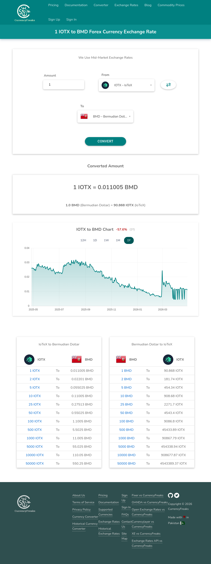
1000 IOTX (35, 438)
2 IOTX (35, 379)
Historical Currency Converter (85, 526)
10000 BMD (126, 455)
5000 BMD (126, 446)
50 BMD (126, 413)
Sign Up (54, 19)
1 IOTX (35, 370)
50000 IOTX (35, 463)
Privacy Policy (81, 509)
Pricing (53, 5)
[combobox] (127, 85)
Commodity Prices (171, 5)
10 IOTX (35, 396)
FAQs (125, 514)
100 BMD (126, 421)
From (105, 75)
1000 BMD (126, 438)
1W (106, 240)
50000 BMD (126, 463)
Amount (50, 75)
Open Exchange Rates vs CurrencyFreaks (148, 511)
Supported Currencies (105, 511)
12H (83, 240)
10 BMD (126, 396)
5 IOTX (35, 387)
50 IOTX (35, 413)
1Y (129, 240)
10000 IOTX (35, 455)
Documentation (76, 5)
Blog (147, 5)
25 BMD (126, 404)
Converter (101, 5)
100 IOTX (35, 421)
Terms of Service (83, 502)
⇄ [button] (168, 85)
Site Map (124, 536)
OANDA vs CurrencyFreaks (150, 502)
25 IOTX (35, 404)
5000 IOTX (35, 446)
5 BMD (126, 387)
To (82, 106)
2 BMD (126, 379)
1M (118, 240)
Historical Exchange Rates (109, 531)
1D (95, 240)
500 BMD (126, 430)
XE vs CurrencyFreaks (146, 533)
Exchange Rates (126, 5)
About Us (78, 495)
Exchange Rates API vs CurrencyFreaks (147, 543)
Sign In (71, 19)
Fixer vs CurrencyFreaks (147, 495)
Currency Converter (85, 517)
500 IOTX (35, 430)
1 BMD (126, 370)
